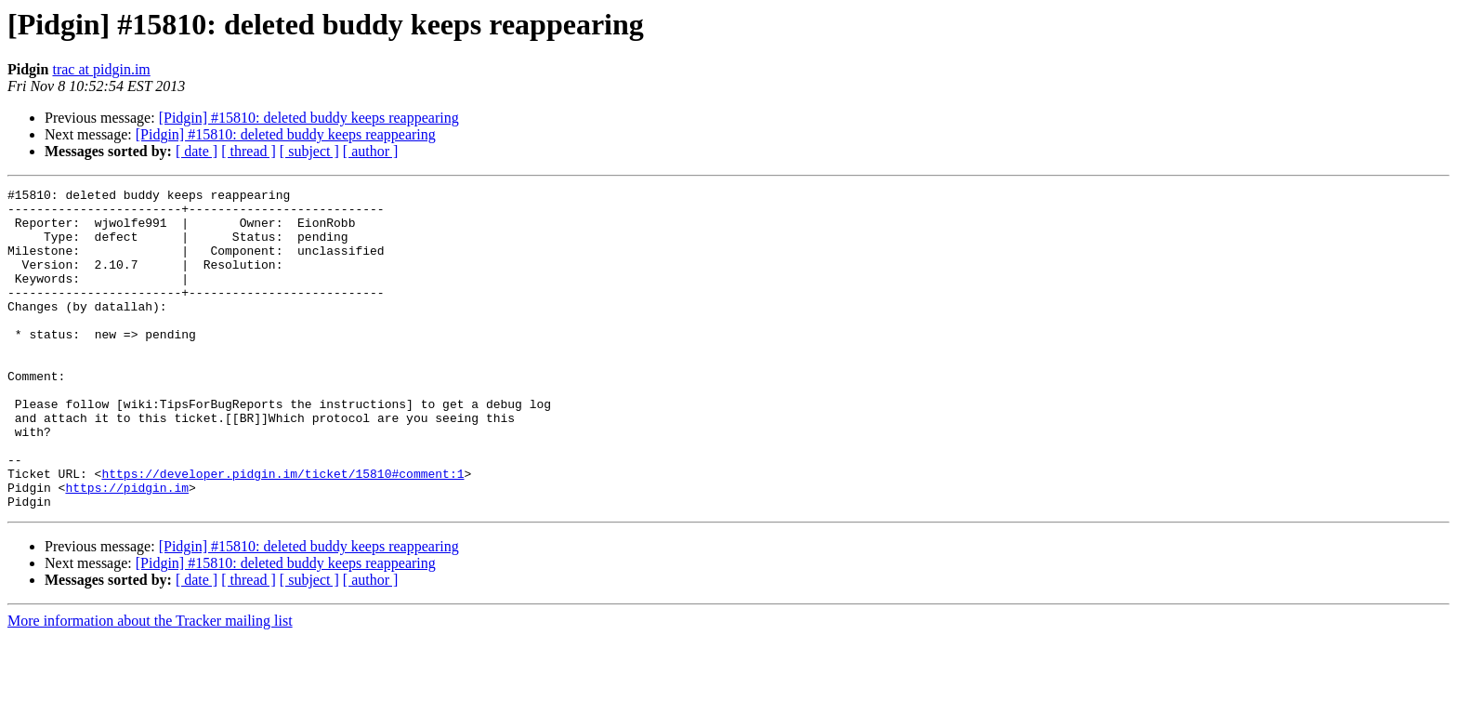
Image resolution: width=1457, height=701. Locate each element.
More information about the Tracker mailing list (150, 685)
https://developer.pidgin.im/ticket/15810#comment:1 (282, 531)
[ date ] (196, 151)
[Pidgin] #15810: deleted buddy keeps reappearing (309, 118)
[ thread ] (248, 151)
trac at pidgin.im (101, 69)
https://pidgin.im (127, 548)
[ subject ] (309, 151)
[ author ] (371, 151)
